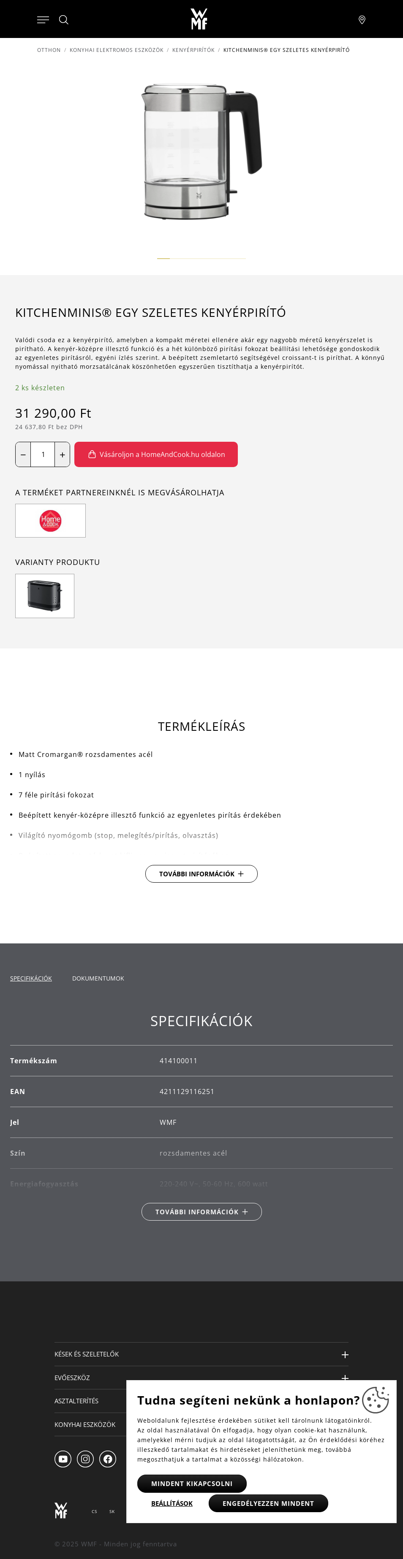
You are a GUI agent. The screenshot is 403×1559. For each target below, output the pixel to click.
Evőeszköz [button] (72, 1377)
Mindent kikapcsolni (192, 1483)
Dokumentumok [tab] (98, 978)
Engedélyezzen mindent (268, 1503)
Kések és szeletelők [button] (86, 1354)
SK (112, 1511)
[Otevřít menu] (43, 19)
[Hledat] (64, 19)
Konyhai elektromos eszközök (116, 50)
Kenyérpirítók (193, 50)
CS (94, 1511)
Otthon (49, 50)
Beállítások (172, 1503)
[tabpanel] (201, 1117)
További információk (196, 874)
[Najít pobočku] (362, 19)
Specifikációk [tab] (31, 978)
